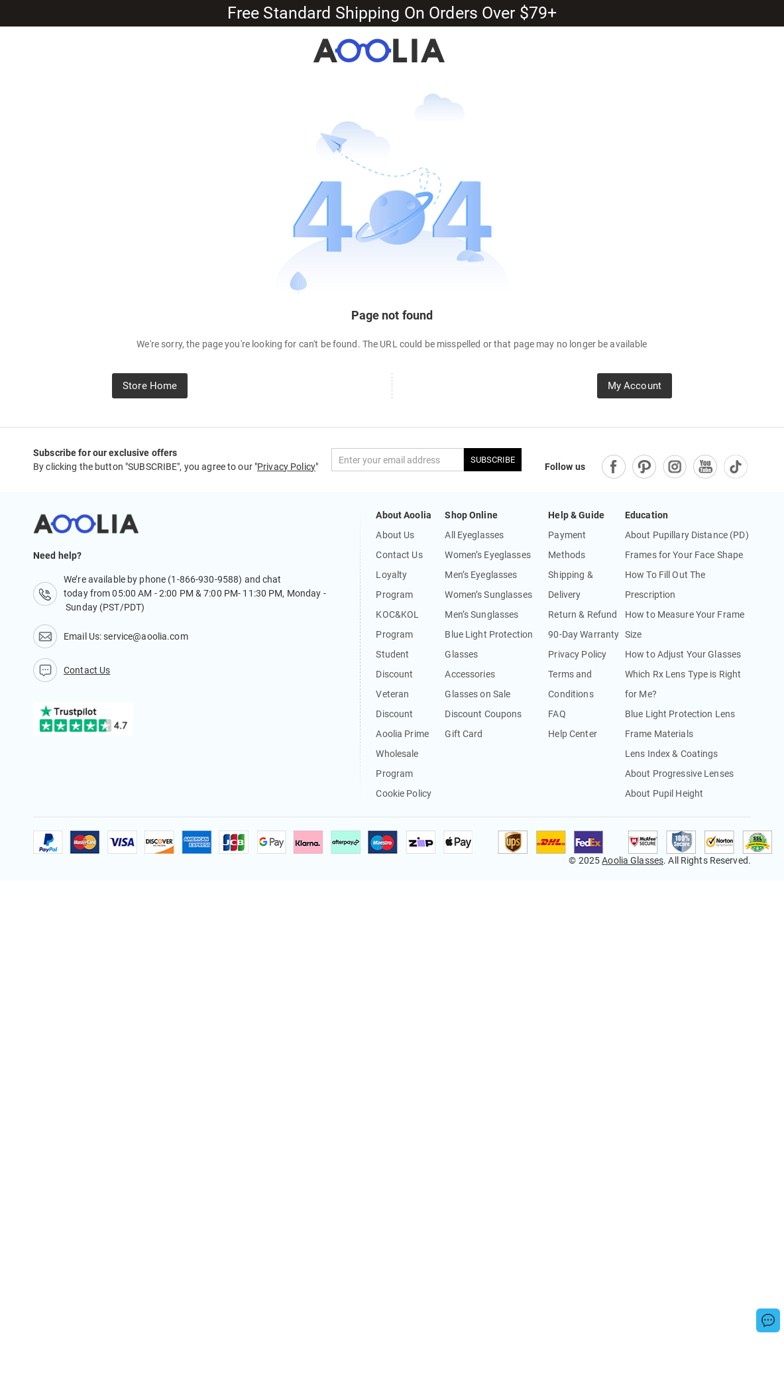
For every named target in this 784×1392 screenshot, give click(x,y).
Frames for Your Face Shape (684, 555)
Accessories (469, 674)
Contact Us (399, 555)
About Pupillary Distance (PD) (687, 535)
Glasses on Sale (477, 694)
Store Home (150, 386)
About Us (395, 535)
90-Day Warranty (583, 634)
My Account (634, 386)
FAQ (556, 714)
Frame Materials (659, 733)
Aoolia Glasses (632, 860)
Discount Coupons (483, 714)
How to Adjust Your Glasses (683, 654)
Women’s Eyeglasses (487, 555)
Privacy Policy (286, 466)
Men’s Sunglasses (481, 614)
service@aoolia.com (145, 636)
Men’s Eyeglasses (481, 574)
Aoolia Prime (402, 733)
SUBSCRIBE (493, 460)
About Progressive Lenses (679, 773)
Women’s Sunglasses (488, 594)
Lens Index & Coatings (671, 753)
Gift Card (463, 733)
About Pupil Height (664, 793)
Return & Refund (582, 614)
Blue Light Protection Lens (680, 714)
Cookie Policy (403, 793)
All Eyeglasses (474, 535)
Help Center (572, 733)
